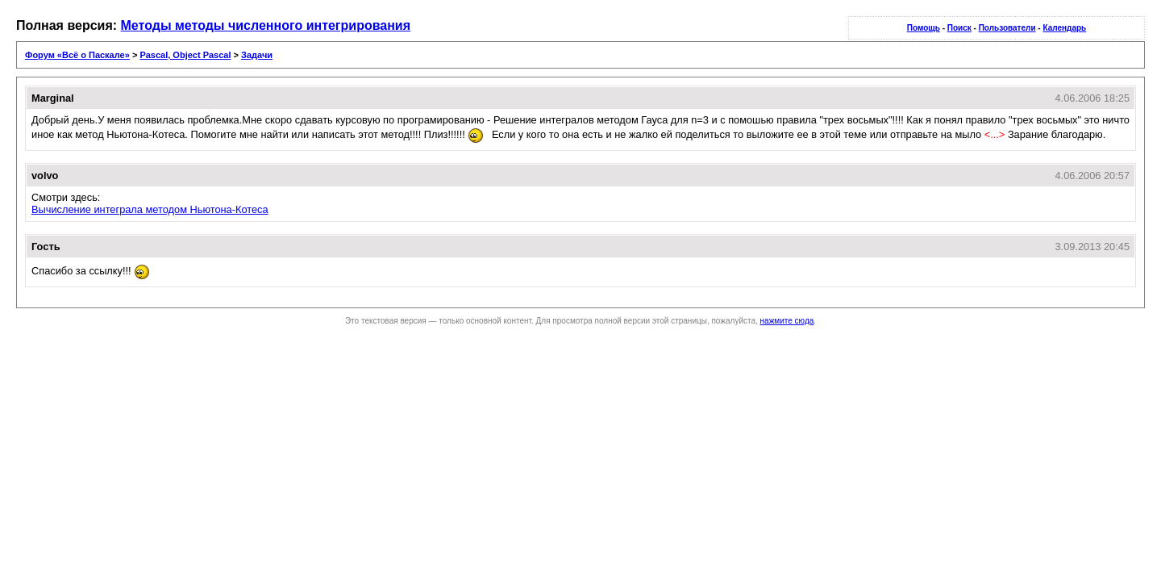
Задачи (257, 55)
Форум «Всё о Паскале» (77, 55)
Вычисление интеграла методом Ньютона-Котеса (149, 209)
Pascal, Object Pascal (185, 55)
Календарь (1064, 27)
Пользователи (1007, 27)
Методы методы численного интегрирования (266, 25)
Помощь (923, 27)
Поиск (959, 27)
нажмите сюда (787, 320)
